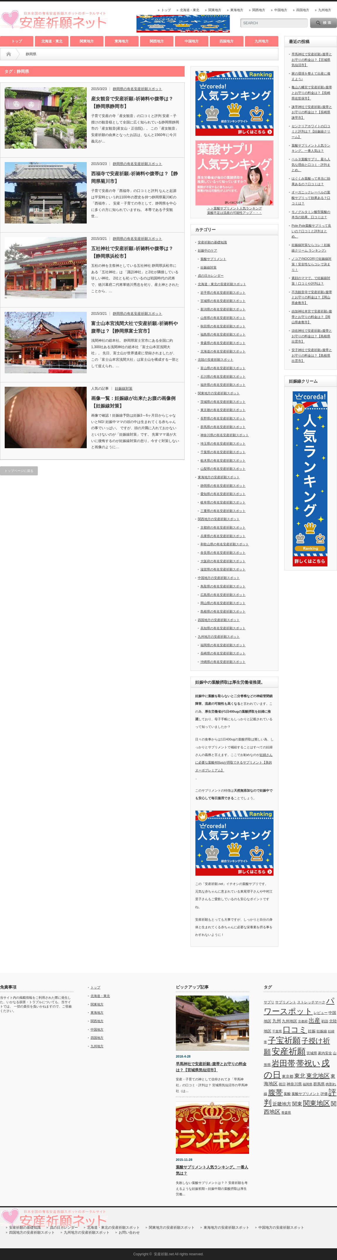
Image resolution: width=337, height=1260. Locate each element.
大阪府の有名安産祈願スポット (223, 561)
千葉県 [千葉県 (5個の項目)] (277, 1031)
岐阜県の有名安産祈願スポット (223, 502)
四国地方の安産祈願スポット (219, 620)
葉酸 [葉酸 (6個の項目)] (287, 1094)
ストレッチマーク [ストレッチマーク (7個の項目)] (311, 1002)
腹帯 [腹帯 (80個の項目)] (275, 1092)
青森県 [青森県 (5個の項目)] (286, 1112)
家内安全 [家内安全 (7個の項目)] (325, 1053)
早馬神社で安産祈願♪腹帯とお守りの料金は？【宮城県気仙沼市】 (312, 59)
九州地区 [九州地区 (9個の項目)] (289, 1021)
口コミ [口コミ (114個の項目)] (295, 1029)
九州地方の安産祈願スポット (219, 636)
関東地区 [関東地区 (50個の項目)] (316, 1103)
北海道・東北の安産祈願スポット (222, 284)
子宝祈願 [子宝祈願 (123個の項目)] (284, 1040)
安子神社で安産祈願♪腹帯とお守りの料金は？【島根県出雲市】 (312, 355)
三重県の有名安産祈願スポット (223, 511)
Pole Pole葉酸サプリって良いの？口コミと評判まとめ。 (311, 231)
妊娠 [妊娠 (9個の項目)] (312, 1031)
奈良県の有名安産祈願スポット (223, 552)
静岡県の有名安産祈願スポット (137, 89)
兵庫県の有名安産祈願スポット (223, 536)
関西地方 (258, 10)
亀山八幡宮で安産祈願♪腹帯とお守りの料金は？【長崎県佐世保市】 (312, 92)
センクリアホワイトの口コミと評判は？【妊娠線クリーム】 (311, 131)
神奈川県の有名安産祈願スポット (224, 435)
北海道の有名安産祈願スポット (223, 351)
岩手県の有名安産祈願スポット (223, 292)
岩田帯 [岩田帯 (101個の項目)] (283, 1063)
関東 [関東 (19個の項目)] (297, 1104)
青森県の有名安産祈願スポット (223, 343)
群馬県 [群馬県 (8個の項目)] (319, 1084)
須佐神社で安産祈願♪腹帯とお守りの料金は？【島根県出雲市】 (312, 336)
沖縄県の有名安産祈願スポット (223, 661)
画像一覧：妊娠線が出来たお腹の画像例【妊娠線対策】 (133, 402)
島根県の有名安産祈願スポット (223, 611)
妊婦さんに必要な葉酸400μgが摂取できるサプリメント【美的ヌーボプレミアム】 (234, 762)
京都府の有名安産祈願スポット (223, 527)
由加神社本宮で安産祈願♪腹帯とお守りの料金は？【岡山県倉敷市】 (312, 317)
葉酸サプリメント (213, 259)
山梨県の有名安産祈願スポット (223, 468)
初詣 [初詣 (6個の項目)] (324, 1021)
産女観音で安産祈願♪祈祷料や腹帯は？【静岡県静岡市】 (132, 102)
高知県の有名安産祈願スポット (223, 628)
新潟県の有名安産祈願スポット (223, 309)
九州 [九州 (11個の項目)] (276, 1021)
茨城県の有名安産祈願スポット (223, 401)
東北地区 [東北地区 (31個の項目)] (318, 1075)
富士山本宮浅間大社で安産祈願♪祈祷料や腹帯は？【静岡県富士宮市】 (134, 327)
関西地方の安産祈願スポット (219, 519)
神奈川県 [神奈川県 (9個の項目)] (294, 1084)
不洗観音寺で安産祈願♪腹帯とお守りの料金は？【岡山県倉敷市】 (312, 297)
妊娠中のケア (207, 250)
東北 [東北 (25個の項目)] (299, 1076)
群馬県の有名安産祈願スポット (223, 427)
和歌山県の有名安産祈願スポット (224, 544)
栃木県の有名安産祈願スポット (223, 460)
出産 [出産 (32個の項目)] (314, 1020)
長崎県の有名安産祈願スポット (223, 653)
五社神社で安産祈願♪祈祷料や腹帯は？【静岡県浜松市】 (132, 252)
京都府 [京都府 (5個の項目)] (303, 1021)
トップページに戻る (18, 470)
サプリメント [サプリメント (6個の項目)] (285, 1002)
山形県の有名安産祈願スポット (223, 317)
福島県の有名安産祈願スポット (223, 334)
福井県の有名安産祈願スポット (223, 384)
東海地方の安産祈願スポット (219, 477)
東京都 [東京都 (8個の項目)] (287, 1076)
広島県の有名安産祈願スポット (223, 595)
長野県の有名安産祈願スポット (223, 418)
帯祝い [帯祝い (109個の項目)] (308, 1063)
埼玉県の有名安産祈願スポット (223, 443)
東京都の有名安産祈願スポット (223, 410)
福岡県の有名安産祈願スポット (223, 645)
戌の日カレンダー (211, 275)
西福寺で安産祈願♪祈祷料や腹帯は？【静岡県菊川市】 (134, 177)
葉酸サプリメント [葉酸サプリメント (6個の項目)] (306, 1094)
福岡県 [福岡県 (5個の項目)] (307, 1084)
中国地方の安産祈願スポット (219, 578)
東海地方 (236, 10)
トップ (166, 10)
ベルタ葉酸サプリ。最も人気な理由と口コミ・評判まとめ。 (311, 164)
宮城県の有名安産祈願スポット (223, 300)
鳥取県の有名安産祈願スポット (223, 586)
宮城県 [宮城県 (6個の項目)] (312, 1053)
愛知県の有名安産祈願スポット (223, 494)
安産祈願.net (164, 1254)
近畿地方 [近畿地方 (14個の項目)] (282, 1103)
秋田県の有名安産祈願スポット (223, 326)
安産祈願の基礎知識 (212, 242)
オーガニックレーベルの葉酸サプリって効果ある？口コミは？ (311, 197)
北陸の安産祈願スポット (215, 359)
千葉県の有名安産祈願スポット (223, 452)
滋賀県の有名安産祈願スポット (223, 569)
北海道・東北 (189, 10)
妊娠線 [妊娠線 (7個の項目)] (321, 1031)
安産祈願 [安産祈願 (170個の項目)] (289, 1051)
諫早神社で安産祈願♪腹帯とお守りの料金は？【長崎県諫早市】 (312, 112)
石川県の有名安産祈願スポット (223, 376)
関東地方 (214, 10)
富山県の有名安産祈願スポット (223, 368)
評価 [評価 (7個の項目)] (324, 1094)
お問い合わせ (129, 1232)
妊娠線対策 (123, 388)
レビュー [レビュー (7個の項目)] (321, 1013)
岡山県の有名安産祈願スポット (223, 603)
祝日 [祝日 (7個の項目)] (282, 1084)
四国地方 (302, 10)
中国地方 (280, 10)
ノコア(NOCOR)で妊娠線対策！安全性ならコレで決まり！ (311, 264)
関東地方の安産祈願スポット (219, 393)
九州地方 (324, 10)
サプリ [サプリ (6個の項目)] (269, 1002)
